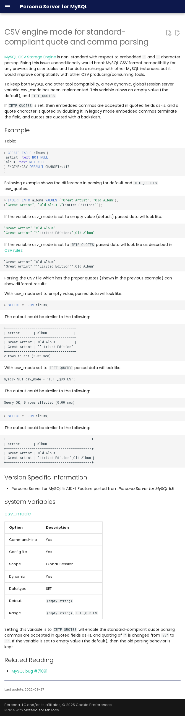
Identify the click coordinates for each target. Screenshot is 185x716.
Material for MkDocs (41, 710)
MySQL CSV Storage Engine (30, 57)
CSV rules (13, 250)
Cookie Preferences (94, 704)
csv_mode (17, 513)
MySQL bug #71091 (29, 671)
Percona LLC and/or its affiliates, (33, 704)
